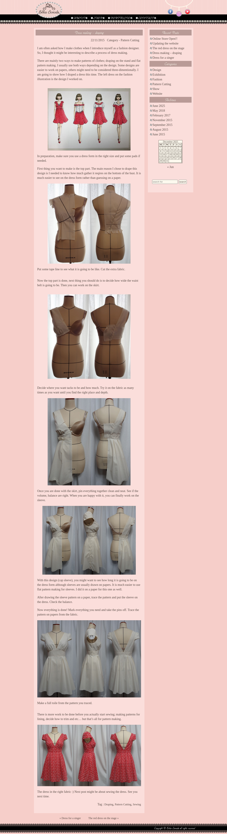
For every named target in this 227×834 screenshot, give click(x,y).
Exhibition (159, 74)
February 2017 (161, 115)
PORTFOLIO (120, 18)
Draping (108, 804)
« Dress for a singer (70, 818)
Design (157, 70)
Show (156, 89)
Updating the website (166, 43)
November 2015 (162, 120)
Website (157, 93)
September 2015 (162, 125)
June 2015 (159, 134)
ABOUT (79, 18)
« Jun (170, 167)
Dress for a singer (163, 57)
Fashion (157, 79)
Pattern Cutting (130, 40)
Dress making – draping (167, 53)
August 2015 (160, 129)
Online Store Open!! (165, 38)
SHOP (97, 18)
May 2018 (159, 110)
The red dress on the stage (168, 48)
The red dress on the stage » (103, 818)
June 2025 (159, 106)
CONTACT (146, 18)
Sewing (137, 804)
